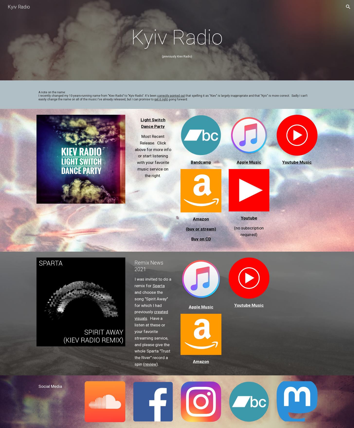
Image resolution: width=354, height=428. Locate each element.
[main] (177, 41)
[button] (348, 7)
